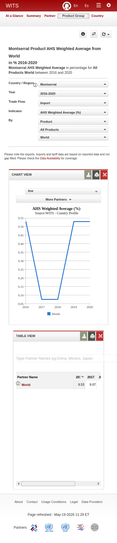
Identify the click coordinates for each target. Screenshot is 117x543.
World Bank (96, 527)
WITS (12, 6)
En (76, 6)
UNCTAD (50, 527)
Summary (34, 15)
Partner (50, 15)
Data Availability (50, 158)
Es (87, 6)
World (26, 385)
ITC (35, 527)
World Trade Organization (81, 527)
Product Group (73, 15)
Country (97, 15)
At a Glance (14, 15)
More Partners (58, 199)
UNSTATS (65, 527)
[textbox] (66, 358)
